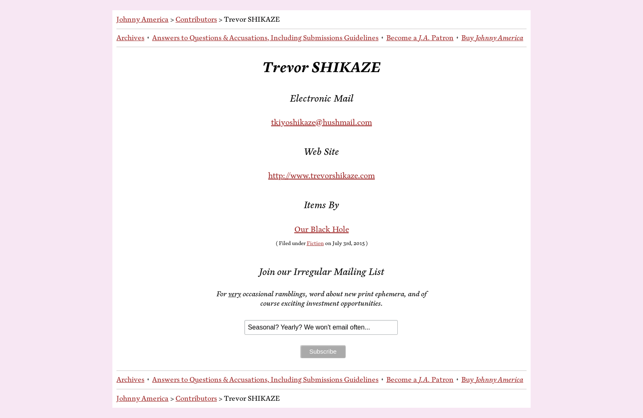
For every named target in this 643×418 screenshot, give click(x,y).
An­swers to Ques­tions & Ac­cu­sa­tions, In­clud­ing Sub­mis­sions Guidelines (265, 38)
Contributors (196, 19)
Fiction (315, 243)
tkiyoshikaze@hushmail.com (321, 122)
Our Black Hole (321, 229)
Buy (492, 38)
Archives (130, 38)
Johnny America (142, 19)
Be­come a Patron (420, 38)
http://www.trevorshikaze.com (321, 175)
